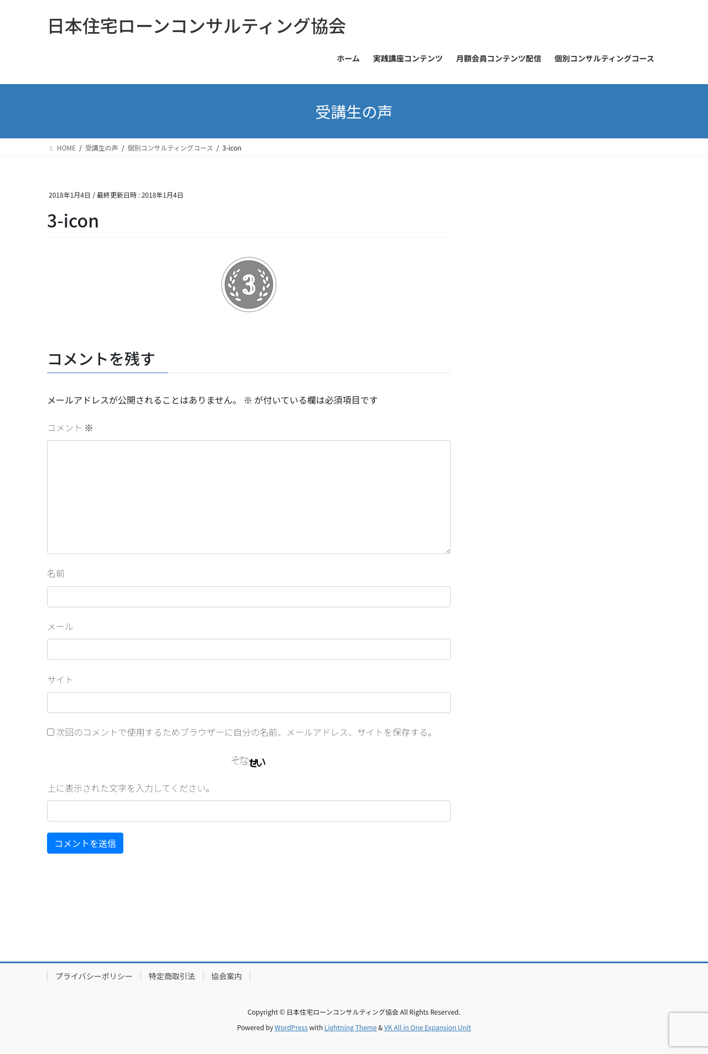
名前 (56, 573)
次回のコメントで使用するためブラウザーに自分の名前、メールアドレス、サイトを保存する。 (246, 731)
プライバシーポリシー (94, 975)
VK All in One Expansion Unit (427, 1027)
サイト (60, 679)
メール (60, 626)
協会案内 (226, 975)
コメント (70, 427)
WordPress (291, 1027)
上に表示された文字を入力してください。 (131, 787)
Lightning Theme (350, 1027)
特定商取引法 (172, 975)
